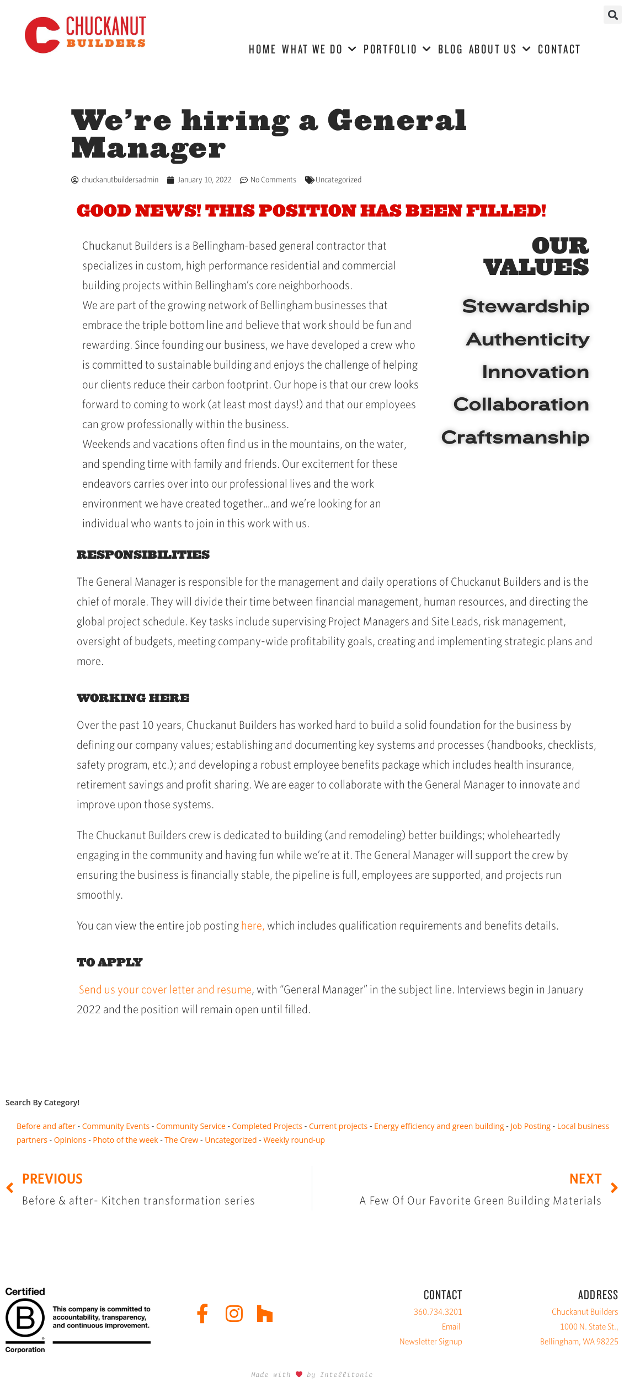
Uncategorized (338, 179)
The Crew (181, 1140)
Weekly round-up (294, 1140)
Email (451, 1326)
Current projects (338, 1126)
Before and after (46, 1126)
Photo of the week (125, 1140)
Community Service (191, 1126)
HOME (262, 49)
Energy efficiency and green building (439, 1126)
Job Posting (530, 1126)
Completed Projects (267, 1126)
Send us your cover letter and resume (165, 989)
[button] (613, 15)
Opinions (70, 1140)
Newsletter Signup (430, 1341)
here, (253, 925)
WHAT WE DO (320, 49)
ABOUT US (500, 49)
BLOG (450, 49)
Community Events (116, 1126)
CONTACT (560, 49)
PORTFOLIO (398, 49)
